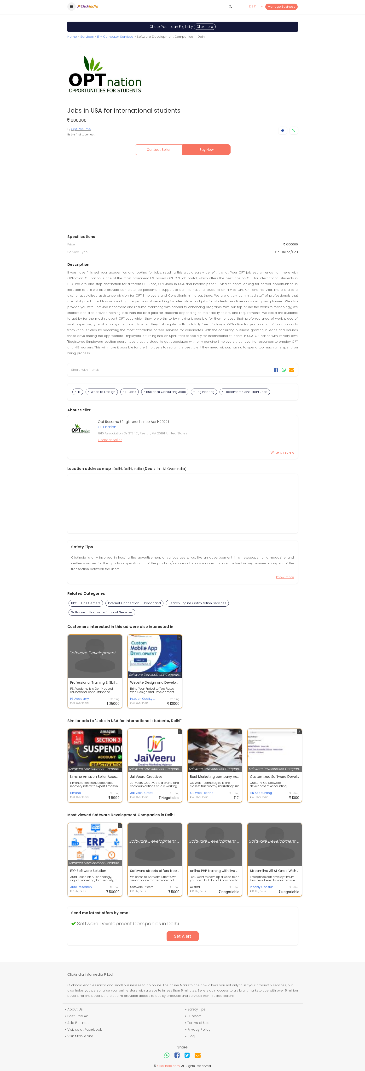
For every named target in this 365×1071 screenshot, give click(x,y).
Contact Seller (159, 149)
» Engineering (203, 391)
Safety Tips (196, 1009)
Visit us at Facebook (84, 1029)
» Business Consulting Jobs (165, 391)
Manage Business (281, 6)
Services (87, 36)
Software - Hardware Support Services (102, 612)
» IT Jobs (129, 391)
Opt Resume (81, 129)
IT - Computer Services (115, 36)
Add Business (78, 1022)
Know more (285, 577)
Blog (191, 1036)
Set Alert (182, 936)
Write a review (282, 452)
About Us (75, 1009)
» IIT (78, 391)
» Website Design (101, 391)
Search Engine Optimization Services (197, 603)
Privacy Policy (198, 1029)
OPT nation (107, 427)
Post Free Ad (77, 1016)
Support (194, 1016)
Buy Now (207, 149)
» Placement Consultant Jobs (244, 391)
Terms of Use (198, 1022)
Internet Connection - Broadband (134, 603)
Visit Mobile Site (80, 1036)
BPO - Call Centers (85, 603)
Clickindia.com (168, 1066)
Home (72, 36)
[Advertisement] (182, 195)
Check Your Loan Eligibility (183, 27)
